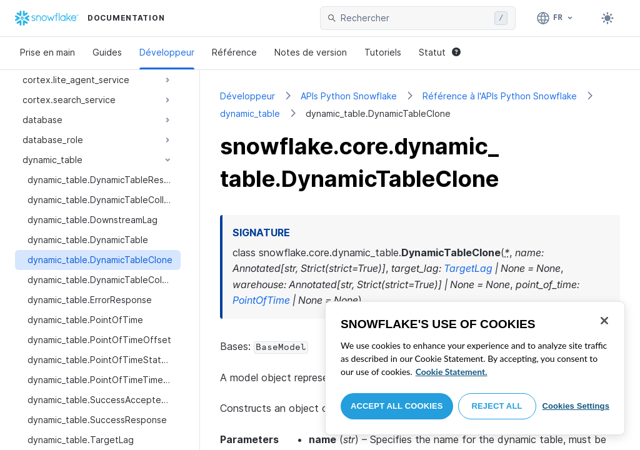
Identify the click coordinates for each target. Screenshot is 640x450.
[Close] (604, 320)
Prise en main (47, 52)
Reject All (497, 406)
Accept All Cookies (397, 406)
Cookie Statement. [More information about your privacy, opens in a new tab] (452, 371)
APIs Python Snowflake (349, 96)
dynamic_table (250, 113)
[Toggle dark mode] (607, 18)
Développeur (166, 52)
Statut (440, 52)
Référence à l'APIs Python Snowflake (499, 96)
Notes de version (310, 52)
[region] (475, 368)
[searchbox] (415, 18)
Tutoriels (382, 52)
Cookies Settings (575, 406)
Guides (107, 52)
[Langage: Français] (555, 18)
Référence (234, 52)
